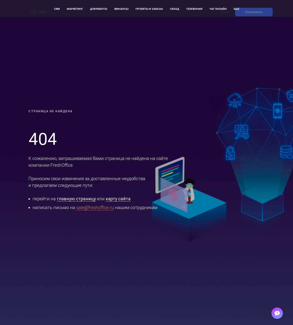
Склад (174, 8)
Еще (236, 8)
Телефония (194, 8)
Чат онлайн (218, 8)
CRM (57, 8)
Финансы (121, 8)
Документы (98, 8)
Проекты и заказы (149, 8)
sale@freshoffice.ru (95, 207)
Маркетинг (75, 8)
